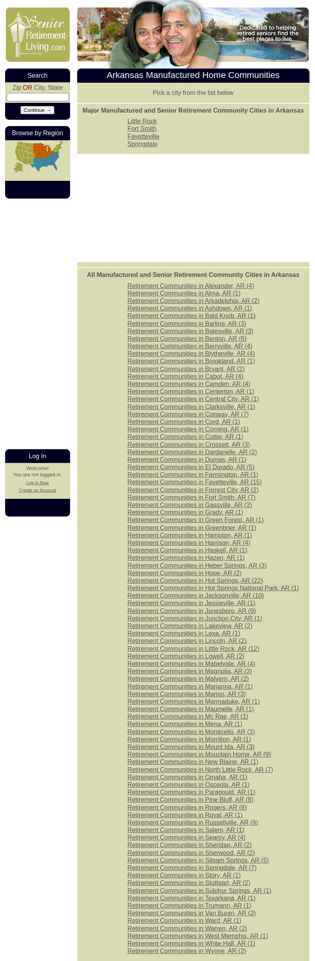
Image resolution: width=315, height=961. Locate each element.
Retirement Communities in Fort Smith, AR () (192, 497)
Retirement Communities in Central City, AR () (193, 399)
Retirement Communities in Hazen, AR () (186, 557)
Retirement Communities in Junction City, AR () (195, 618)
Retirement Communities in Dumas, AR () (187, 459)
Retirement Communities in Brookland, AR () (191, 361)
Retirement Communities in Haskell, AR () (187, 550)
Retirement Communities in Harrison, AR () (189, 542)
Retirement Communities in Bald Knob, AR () (192, 315)
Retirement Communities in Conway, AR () (188, 414)
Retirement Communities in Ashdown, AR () (190, 308)
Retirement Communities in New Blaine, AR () (193, 761)
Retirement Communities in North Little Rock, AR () (200, 769)
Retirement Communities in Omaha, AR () (187, 777)
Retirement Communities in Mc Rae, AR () (188, 716)
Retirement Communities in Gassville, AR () (190, 505)
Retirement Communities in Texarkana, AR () (192, 898)
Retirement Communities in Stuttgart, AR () (189, 882)
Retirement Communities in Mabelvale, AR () (192, 663)
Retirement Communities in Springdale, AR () (192, 867)
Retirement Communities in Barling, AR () (187, 323)
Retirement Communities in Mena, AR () (185, 724)
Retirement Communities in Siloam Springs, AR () (198, 860)
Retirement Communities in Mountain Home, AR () (199, 754)
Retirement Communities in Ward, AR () (184, 920)
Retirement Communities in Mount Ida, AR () (191, 747)
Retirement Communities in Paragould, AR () (192, 792)
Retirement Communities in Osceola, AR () (189, 784)
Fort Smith (142, 128)
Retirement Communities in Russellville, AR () (193, 822)
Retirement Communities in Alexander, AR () (191, 286)
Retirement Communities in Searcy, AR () (187, 837)
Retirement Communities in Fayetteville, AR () (195, 482)
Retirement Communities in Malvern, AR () (188, 678)
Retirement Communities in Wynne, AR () (187, 951)
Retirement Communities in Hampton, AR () (190, 535)
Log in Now (37, 482)
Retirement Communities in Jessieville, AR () (192, 603)
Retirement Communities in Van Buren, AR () (192, 913)
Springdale (143, 144)
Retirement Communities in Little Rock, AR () (193, 648)
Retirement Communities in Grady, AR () (185, 512)
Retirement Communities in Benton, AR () (187, 338)
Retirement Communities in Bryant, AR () (186, 369)
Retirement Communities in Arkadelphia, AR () (193, 300)
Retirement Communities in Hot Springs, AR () (195, 580)
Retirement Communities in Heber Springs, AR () (197, 565)
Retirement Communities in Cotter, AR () (185, 436)
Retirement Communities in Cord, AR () (184, 421)
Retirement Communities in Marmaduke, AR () (194, 701)
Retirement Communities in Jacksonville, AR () (196, 595)
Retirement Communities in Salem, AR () (186, 830)
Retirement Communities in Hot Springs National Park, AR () (213, 588)
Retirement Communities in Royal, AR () (185, 815)
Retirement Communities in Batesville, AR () (191, 331)
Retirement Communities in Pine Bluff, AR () (191, 799)
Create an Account (37, 490)
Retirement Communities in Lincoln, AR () (187, 641)
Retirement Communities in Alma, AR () (184, 293)
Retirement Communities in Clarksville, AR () (192, 406)
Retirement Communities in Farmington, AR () (193, 474)
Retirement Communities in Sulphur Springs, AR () (199, 890)
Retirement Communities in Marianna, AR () (190, 686)
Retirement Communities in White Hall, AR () (192, 943)
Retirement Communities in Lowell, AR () (186, 656)
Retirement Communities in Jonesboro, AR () (192, 611)
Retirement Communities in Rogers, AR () (187, 807)
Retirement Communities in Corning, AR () (188, 429)
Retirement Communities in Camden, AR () (189, 384)
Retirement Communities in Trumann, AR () (190, 905)
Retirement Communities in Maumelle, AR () (191, 709)
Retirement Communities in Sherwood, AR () (191, 852)
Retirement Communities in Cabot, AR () (185, 376)
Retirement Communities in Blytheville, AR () (191, 353)
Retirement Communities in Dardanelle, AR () (192, 452)
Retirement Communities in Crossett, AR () (189, 444)
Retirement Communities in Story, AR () (184, 875)
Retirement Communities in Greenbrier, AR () (192, 527)
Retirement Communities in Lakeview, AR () (190, 626)
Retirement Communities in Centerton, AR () (191, 391)
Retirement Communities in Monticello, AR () (191, 732)
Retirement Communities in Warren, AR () (187, 928)
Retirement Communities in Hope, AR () (185, 573)
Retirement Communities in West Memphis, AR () (198, 936)
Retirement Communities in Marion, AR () (187, 694)
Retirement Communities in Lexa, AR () (184, 633)
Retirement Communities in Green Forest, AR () (196, 520)
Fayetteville (143, 136)
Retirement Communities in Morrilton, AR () (189, 739)
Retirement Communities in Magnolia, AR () (190, 671)
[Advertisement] (36, 323)
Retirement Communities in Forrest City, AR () (193, 490)
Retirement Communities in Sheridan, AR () (190, 845)
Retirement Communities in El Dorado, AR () (191, 467)
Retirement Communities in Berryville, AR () (190, 346)
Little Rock (142, 121)
